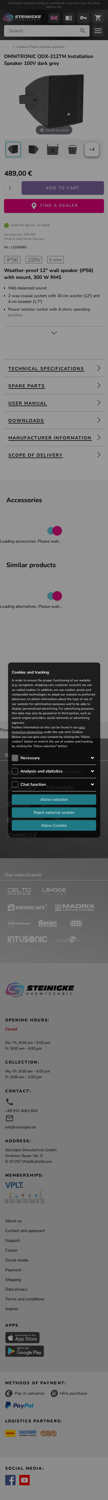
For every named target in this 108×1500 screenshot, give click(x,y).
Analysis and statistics (41, 771)
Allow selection (54, 799)
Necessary (30, 757)
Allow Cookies (54, 825)
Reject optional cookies (54, 812)
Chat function (33, 784)
